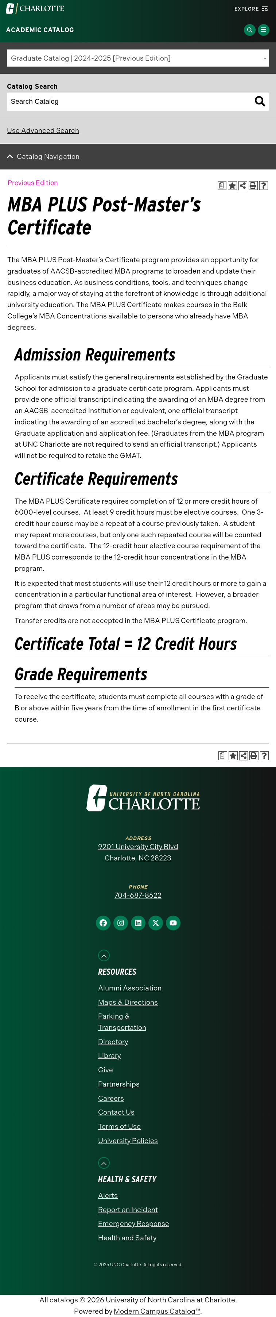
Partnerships (119, 1084)
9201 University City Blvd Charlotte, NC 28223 (138, 852)
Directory (113, 1042)
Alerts (108, 1195)
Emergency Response (133, 1223)
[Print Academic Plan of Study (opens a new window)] (222, 185)
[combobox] (138, 58)
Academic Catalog (40, 30)
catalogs (64, 1300)
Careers (111, 1098)
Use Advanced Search (43, 130)
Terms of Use (119, 1126)
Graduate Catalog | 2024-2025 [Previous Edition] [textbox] (91, 58)
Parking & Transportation (122, 1022)
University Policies (128, 1141)
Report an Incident (128, 1210)
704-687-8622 (138, 895)
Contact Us (116, 1112)
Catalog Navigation (48, 156)
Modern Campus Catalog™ (157, 1311)
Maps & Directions (128, 1002)
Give (105, 1070)
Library (109, 1055)
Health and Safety (127, 1238)
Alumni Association (130, 988)
